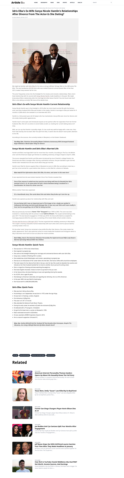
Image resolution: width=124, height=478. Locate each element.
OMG (58, 2)
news (18, 8)
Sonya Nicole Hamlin (43, 96)
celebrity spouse (51, 355)
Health (80, 2)
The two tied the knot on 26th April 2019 (25, 221)
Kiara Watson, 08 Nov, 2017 (20, 17)
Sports (65, 2)
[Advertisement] (45, 29)
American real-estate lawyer (38, 355)
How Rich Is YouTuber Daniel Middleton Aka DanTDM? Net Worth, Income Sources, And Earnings (56, 463)
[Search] (101, 2)
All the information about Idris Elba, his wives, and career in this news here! (45, 172)
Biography (44, 2)
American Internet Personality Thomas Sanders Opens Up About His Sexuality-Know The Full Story (54, 374)
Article (72, 2)
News (52, 2)
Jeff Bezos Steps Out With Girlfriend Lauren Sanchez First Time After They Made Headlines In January (55, 445)
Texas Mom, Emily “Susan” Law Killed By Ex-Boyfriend (55, 391)
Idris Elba (32, 86)
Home (36, 2)
